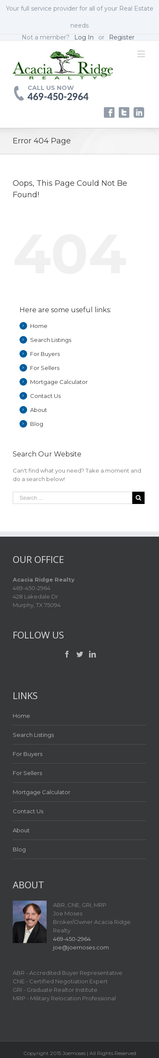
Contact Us (45, 395)
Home (38, 325)
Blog (36, 423)
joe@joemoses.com (81, 947)
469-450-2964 (58, 96)
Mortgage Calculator (59, 381)
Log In (84, 37)
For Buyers (45, 353)
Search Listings (50, 339)
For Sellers (44, 367)
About (38, 409)
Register (121, 37)
